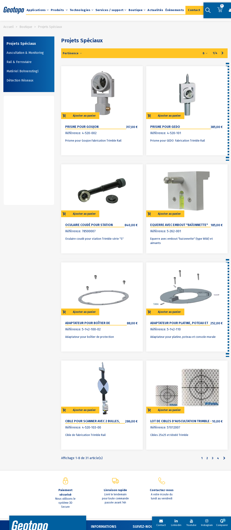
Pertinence (72, 53)
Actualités (155, 10)
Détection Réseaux (20, 80)
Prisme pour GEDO (165, 127)
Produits (58, 10)
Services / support (109, 10)
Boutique (136, 10)
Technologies (80, 10)
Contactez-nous (161, 490)
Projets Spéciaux (21, 43)
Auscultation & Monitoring (25, 53)
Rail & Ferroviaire (19, 62)
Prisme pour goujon (82, 127)
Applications (36, 10)
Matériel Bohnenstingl (23, 71)
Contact (194, 10)
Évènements (174, 10)
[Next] (222, 53)
